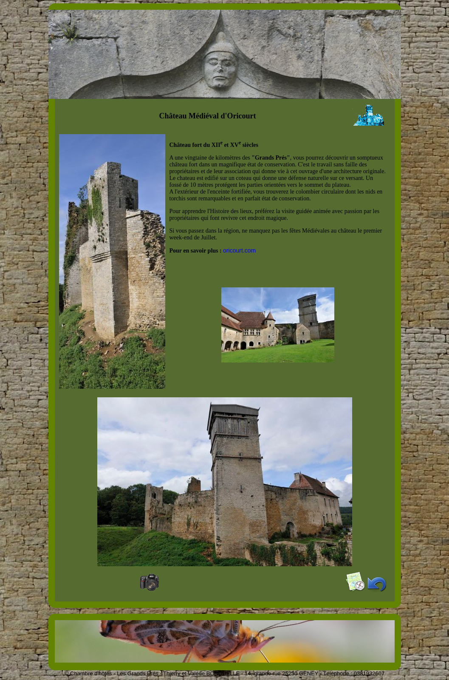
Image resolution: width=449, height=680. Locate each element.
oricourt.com (239, 250)
